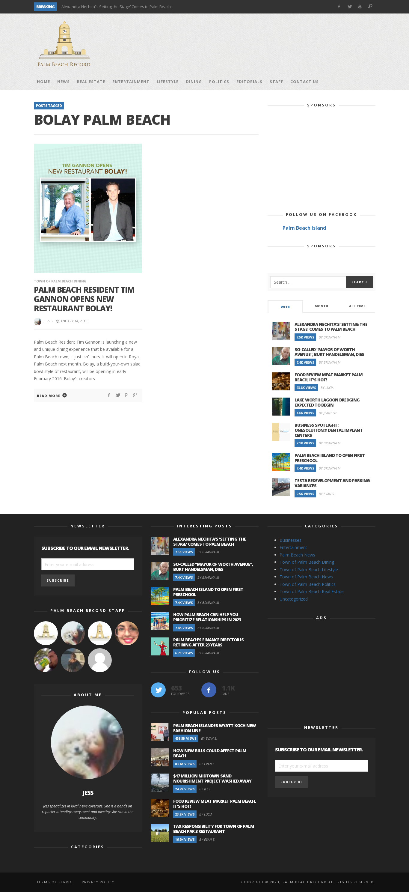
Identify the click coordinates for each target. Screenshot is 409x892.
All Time (357, 306)
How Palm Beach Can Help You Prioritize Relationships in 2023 (207, 617)
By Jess (204, 789)
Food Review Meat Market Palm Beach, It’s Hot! (329, 377)
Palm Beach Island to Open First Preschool (330, 457)
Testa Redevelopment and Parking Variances (332, 483)
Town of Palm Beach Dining (60, 281)
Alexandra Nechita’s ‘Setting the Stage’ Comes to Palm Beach (116, 6)
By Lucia (327, 387)
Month (321, 306)
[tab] (286, 306)
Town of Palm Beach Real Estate (312, 591)
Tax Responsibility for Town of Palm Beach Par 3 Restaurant (213, 828)
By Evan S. (327, 493)
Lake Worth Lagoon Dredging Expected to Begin (327, 402)
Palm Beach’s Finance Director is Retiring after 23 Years (208, 642)
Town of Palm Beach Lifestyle (309, 569)
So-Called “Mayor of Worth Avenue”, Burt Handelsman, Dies (329, 352)
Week (285, 307)
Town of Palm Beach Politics (308, 584)
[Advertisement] (266, 43)
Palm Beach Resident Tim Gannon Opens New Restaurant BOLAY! (84, 299)
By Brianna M (329, 337)
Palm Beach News (297, 555)
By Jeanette (328, 412)
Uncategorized (294, 599)
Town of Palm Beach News (306, 577)
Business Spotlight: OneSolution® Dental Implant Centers (329, 430)
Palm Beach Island (304, 228)
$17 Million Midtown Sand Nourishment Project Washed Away (212, 778)
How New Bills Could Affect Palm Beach (209, 753)
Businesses (290, 540)
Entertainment (293, 547)
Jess (47, 321)
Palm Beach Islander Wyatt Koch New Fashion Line (214, 728)
